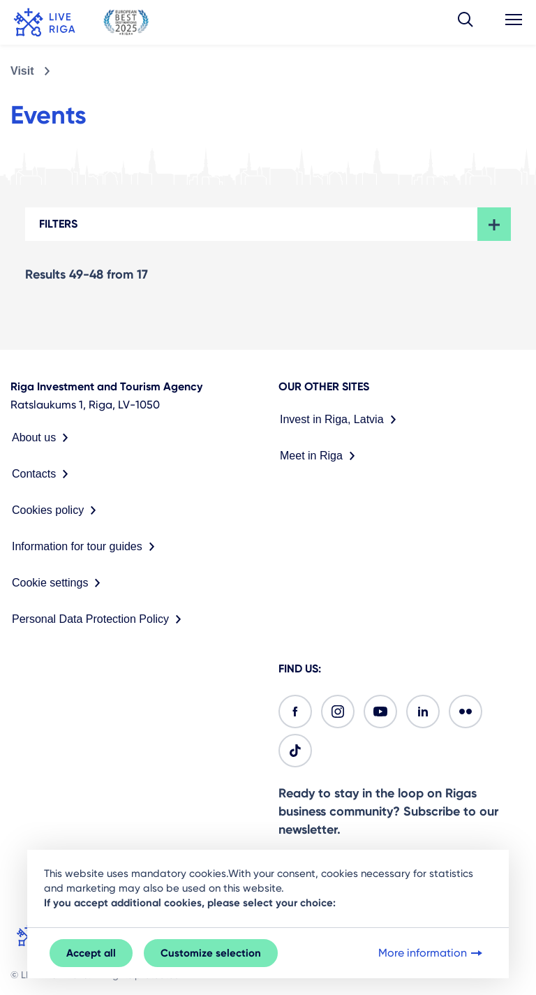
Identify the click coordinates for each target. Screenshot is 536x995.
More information (431, 953)
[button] (465, 22)
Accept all (91, 953)
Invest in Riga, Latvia (341, 419)
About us (43, 437)
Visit (22, 71)
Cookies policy (57, 510)
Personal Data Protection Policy (99, 619)
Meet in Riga (320, 456)
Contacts (43, 474)
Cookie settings (59, 583)
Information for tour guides (86, 546)
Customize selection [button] (211, 953)
